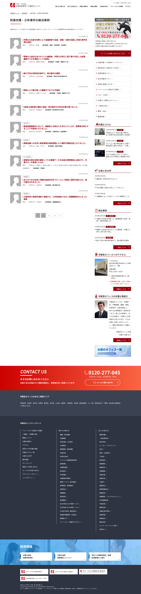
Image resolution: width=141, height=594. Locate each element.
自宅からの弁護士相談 (30, 448)
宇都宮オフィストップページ (30, 422)
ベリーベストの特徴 (116, 6)
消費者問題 (63, 467)
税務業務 (63, 500)
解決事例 (25, 459)
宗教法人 (102, 529)
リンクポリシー (27, 477)
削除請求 (63, 470)
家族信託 (63, 496)
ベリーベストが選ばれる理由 (32, 430)
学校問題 (63, 474)
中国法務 (102, 503)
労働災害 (63, 452)
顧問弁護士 (103, 434)
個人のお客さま (60, 6)
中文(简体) (123, 3)
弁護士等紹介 (84, 6)
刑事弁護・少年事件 (66, 441)
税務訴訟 (102, 467)
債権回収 (102, 492)
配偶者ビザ (63, 518)
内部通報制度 (103, 500)
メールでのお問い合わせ (30, 470)
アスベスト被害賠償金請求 (68, 460)
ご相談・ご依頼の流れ (30, 434)
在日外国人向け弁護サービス (69, 507)
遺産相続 (63, 463)
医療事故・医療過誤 (66, 485)
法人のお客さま (72, 6)
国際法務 (102, 507)
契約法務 (102, 441)
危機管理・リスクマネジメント (109, 496)
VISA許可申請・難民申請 (68, 511)
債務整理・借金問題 (66, 449)
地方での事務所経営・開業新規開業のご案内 (101, 555)
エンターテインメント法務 (107, 525)
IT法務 (101, 456)
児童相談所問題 (65, 478)
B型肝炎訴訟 (64, 456)
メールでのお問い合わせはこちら (113, 53)
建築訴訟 (102, 485)
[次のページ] (60, 215)
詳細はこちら (121, 289)
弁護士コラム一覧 (28, 452)
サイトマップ (27, 463)
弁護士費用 (93, 6)
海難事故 (63, 492)
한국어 (129, 3)
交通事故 (63, 445)
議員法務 (102, 521)
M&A (100, 449)
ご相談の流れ (103, 6)
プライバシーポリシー (30, 473)
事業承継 (102, 514)
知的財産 (102, 478)
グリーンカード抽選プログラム (70, 521)
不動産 (101, 481)
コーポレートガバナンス (107, 445)
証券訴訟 (63, 489)
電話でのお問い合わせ (30, 466)
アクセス (128, 6)
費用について (27, 437)
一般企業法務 (103, 438)
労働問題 (63, 438)
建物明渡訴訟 (103, 489)
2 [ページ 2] (49, 215)
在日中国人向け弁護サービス (69, 503)
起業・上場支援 (104, 452)
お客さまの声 (27, 455)
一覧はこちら (121, 163)
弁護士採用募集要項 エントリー (64, 555)
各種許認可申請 (104, 511)
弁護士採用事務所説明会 (28, 555)
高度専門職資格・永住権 (68, 514)
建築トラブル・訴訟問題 (68, 481)
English (117, 3)
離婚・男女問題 (65, 434)
